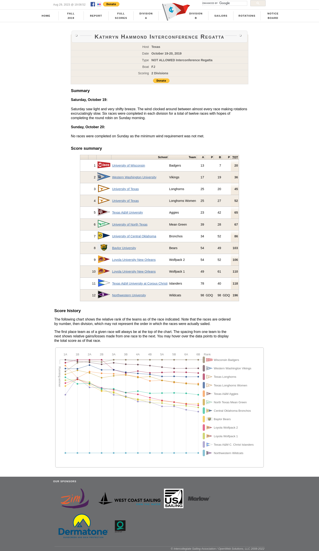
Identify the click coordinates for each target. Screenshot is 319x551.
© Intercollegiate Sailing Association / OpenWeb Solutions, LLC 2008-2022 (218, 548)
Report (96, 15)
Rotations (247, 15)
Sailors (221, 15)
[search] (224, 3)
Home (46, 15)
